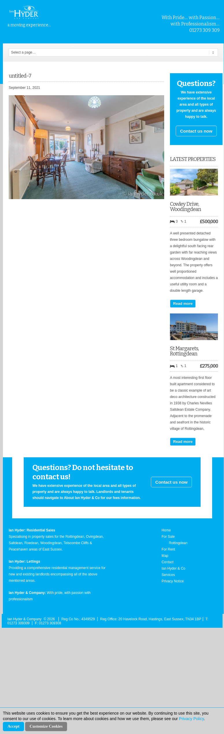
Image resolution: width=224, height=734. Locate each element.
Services (168, 575)
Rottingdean (178, 543)
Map (165, 556)
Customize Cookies (46, 726)
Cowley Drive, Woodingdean (185, 206)
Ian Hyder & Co (173, 568)
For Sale (168, 537)
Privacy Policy (191, 718)
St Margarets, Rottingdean (184, 351)
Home (166, 530)
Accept (13, 726)
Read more (182, 303)
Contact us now (196, 131)
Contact (167, 562)
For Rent (168, 549)
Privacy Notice (173, 581)
